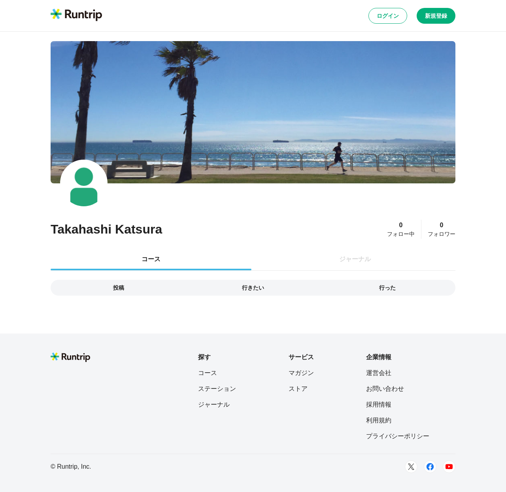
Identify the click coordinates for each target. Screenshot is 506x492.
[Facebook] (430, 466)
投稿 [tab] (118, 288)
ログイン (388, 16)
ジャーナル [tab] (355, 259)
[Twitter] (411, 466)
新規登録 (436, 16)
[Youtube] (449, 466)
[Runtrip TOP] (76, 15)
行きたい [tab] (253, 288)
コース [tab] (151, 259)
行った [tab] (387, 288)
